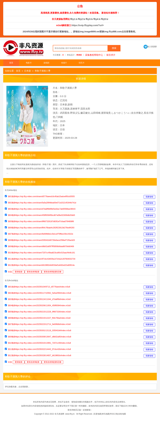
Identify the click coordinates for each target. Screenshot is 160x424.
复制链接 (18, 272)
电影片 (29, 63)
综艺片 (81, 63)
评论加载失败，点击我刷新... (17, 387)
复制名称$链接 (33, 272)
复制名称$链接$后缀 (52, 272)
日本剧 (27, 70)
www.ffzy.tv (70, 414)
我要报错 (149, 197)
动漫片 (64, 63)
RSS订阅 (114, 414)
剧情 (70, 104)
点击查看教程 (128, 31)
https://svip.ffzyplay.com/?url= (88, 25)
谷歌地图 (122, 414)
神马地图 (105, 414)
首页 (11, 63)
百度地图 (97, 414)
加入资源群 (150, 46)
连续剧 (46, 63)
